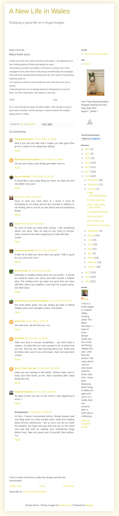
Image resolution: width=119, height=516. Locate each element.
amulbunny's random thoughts (31, 300)
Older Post (68, 486)
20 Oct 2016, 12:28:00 (36, 338)
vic (16, 197)
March (91, 258)
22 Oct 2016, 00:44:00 (45, 392)
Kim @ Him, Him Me (25, 368)
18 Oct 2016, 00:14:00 (30, 197)
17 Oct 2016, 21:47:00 (42, 176)
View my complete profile (86, 423)
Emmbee (19, 338)
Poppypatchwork (24, 139)
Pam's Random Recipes (96, 54)
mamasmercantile (24, 250)
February (92, 262)
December (93, 180)
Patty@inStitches (24, 392)
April (90, 253)
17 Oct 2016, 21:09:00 (45, 139)
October (92, 189)
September (93, 231)
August (91, 235)
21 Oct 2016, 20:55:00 (48, 368)
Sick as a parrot (95, 216)
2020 (88, 158)
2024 (88, 149)
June (90, 244)
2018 (88, 167)
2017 (88, 171)
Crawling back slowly (97, 212)
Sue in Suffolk (22, 176)
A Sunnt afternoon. (96, 200)
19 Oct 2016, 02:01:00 (60, 300)
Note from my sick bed (98, 225)
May (90, 249)
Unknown (20, 321)
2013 (88, 281)
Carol (17, 223)
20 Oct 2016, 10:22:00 (37, 321)
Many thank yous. (96, 221)
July (90, 240)
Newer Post (16, 486)
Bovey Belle (21, 270)
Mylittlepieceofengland (27, 159)
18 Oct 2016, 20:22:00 (39, 270)
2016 (88, 176)
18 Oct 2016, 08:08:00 (46, 250)
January (92, 266)
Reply (17, 150)
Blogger (89, 505)
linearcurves (65, 505)
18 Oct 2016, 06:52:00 (32, 223)
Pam (86, 299)
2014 (88, 277)
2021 (88, 153)
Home (42, 486)
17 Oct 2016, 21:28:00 (51, 159)
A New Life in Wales (39, 11)
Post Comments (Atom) (35, 491)
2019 (88, 162)
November (93, 184)
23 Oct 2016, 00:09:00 (40, 412)
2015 (88, 272)
